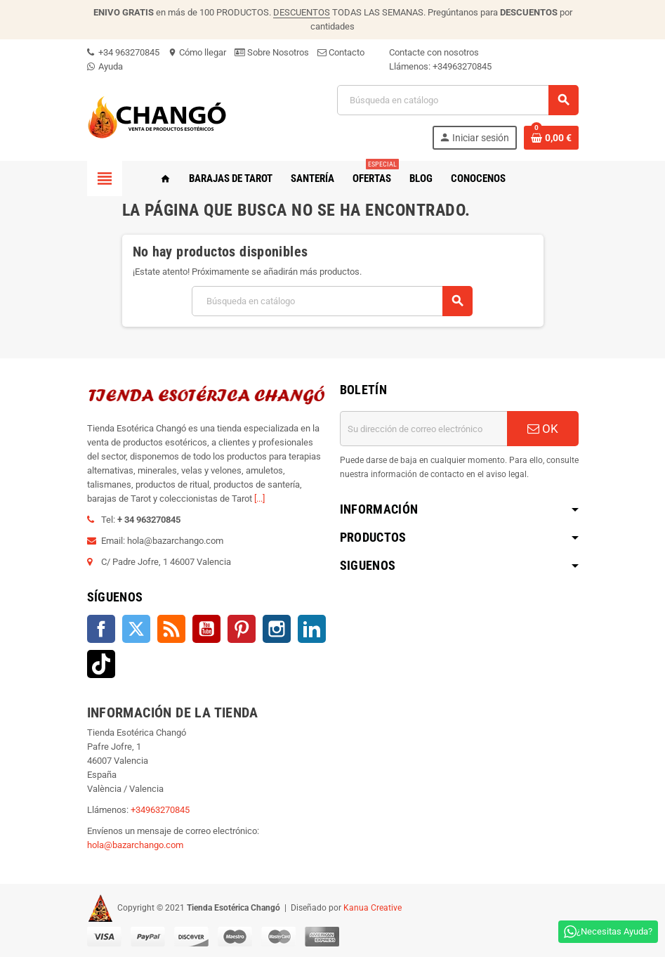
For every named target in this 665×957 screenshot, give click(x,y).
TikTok (101, 664)
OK (542, 429)
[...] (259, 498)
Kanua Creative (372, 908)
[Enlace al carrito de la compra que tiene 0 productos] (551, 138)
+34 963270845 (123, 52)
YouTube (206, 629)
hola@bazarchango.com (135, 845)
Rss (171, 629)
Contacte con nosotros (434, 52)
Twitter (136, 629)
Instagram (277, 629)
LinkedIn (312, 629)
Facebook (101, 629)
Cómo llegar (197, 52)
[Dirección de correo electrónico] (423, 428)
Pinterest (242, 629)
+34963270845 (462, 66)
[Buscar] (457, 100)
